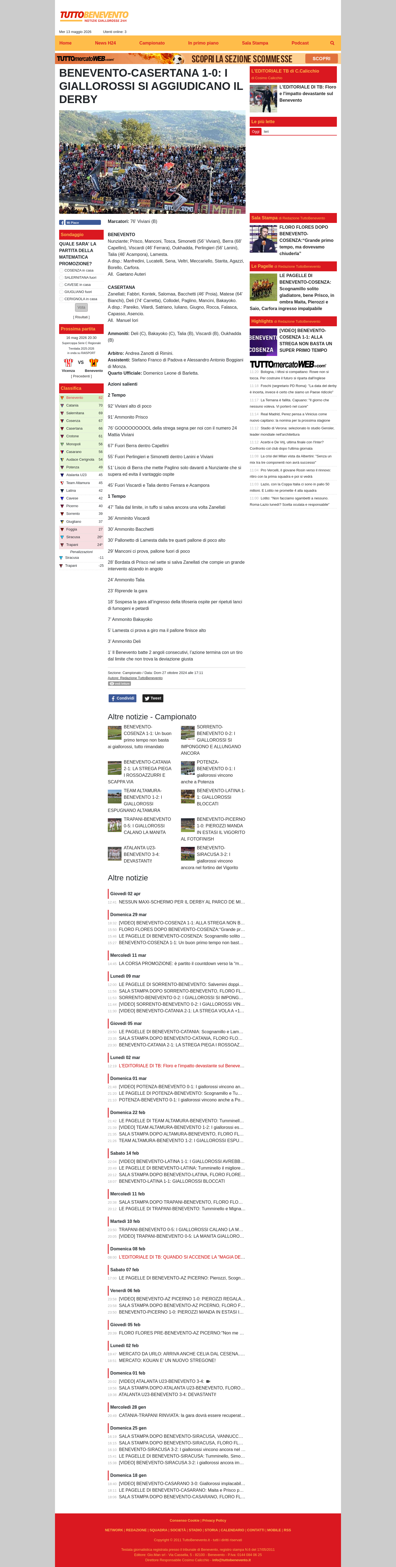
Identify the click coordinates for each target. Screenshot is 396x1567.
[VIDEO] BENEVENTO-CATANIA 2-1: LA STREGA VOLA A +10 (181, 1010)
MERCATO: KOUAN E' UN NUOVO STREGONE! (167, 1360)
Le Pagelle (262, 266)
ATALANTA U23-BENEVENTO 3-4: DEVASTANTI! (142, 854)
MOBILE (274, 1530)
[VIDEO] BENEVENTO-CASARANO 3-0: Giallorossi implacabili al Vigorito (191, 1483)
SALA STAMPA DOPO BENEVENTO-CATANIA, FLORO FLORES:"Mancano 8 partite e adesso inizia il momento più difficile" (240, 1038)
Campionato (131, 673)
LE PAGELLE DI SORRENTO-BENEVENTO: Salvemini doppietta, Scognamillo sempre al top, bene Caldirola (225, 984)
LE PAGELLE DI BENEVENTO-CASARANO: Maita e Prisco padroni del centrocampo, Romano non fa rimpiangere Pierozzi (239, 1490)
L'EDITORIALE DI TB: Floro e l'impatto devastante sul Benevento (182, 1065)
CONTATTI (256, 1530)
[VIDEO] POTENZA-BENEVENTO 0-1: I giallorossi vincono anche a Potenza (193, 1086)
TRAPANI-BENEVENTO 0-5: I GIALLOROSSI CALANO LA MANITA (147, 826)
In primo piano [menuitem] (203, 43)
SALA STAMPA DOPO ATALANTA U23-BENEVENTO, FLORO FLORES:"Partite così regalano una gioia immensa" (230, 1388)
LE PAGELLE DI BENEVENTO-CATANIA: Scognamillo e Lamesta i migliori (192, 1031)
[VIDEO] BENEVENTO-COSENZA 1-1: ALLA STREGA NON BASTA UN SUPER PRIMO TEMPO (213, 923)
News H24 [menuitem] (105, 43)
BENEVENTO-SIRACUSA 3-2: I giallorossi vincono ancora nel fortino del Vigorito (198, 1449)
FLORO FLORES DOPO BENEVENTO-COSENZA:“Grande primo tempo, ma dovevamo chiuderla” (215, 929)
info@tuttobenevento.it (231, 1560)
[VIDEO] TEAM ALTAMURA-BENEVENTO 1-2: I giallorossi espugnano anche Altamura (203, 1127)
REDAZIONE (136, 1530)
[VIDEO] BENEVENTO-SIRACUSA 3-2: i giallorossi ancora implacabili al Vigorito (197, 1462)
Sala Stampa (264, 217)
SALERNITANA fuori (81, 277)
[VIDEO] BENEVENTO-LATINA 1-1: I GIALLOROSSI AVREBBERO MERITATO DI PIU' (203, 1161)
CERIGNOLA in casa (81, 299)
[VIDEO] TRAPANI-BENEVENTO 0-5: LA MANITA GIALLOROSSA (184, 1236)
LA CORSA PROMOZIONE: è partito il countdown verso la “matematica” (189, 963)
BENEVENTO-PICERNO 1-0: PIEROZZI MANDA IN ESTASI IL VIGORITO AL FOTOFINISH (208, 1312)
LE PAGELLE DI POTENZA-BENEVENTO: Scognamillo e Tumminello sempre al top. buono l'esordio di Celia (225, 1093)
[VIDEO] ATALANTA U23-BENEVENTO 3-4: (162, 1381)
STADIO (195, 1530)
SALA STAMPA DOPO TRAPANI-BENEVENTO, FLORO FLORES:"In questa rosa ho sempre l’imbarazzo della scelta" (233, 1202)
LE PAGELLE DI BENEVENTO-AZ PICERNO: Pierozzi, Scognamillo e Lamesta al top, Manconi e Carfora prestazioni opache (241, 1278)
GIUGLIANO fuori (78, 292)
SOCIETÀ (178, 1530)
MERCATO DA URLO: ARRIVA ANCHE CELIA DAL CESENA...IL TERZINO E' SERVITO (205, 1354)
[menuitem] (332, 43)
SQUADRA (158, 1530)
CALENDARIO (232, 1530)
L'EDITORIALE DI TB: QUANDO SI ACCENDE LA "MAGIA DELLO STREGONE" (198, 1257)
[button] (81, 307)
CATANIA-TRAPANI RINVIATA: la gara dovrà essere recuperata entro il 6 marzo (197, 1415)
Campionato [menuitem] (152, 43)
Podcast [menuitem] (300, 43)
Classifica (71, 388)
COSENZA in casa (79, 270)
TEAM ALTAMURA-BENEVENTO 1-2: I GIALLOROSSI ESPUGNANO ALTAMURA (199, 1140)
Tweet (153, 698)
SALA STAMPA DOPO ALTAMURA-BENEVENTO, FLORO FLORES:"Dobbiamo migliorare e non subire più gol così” (232, 1134)
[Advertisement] (293, 174)
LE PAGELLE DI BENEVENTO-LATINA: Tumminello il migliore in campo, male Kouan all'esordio (213, 1168)
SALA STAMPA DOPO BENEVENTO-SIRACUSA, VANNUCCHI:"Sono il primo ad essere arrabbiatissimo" (222, 1436)
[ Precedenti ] (81, 376)
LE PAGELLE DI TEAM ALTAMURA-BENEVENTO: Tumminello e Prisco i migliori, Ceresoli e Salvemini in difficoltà (230, 1120)
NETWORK (114, 1530)
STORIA (211, 1530)
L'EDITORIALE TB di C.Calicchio (285, 71)
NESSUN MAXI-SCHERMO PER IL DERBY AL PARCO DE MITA (182, 902)
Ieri (266, 131)
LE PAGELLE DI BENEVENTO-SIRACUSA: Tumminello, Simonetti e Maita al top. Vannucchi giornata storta (224, 1456)
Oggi (255, 131)
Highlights (262, 321)
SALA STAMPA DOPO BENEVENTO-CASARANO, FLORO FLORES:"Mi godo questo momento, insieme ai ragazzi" (232, 1496)
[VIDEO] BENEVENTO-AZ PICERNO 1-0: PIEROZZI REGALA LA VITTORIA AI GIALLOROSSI (211, 1299)
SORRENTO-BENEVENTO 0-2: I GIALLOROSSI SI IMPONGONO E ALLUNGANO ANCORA (211, 740)
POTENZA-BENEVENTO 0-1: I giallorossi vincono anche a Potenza (185, 1100)
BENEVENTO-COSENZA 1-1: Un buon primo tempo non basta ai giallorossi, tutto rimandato (209, 942)
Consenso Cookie (184, 1520)
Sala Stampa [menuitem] (255, 43)
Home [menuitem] (65, 43)
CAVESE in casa (78, 285)
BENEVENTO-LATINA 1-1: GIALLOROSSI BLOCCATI (221, 797)
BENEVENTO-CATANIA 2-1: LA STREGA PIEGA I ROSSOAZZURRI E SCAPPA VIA (201, 1045)
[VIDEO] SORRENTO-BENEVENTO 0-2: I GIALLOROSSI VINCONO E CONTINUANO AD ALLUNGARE (221, 1004)
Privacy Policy (214, 1520)
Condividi (122, 698)
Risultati (81, 317)
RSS (287, 1530)
